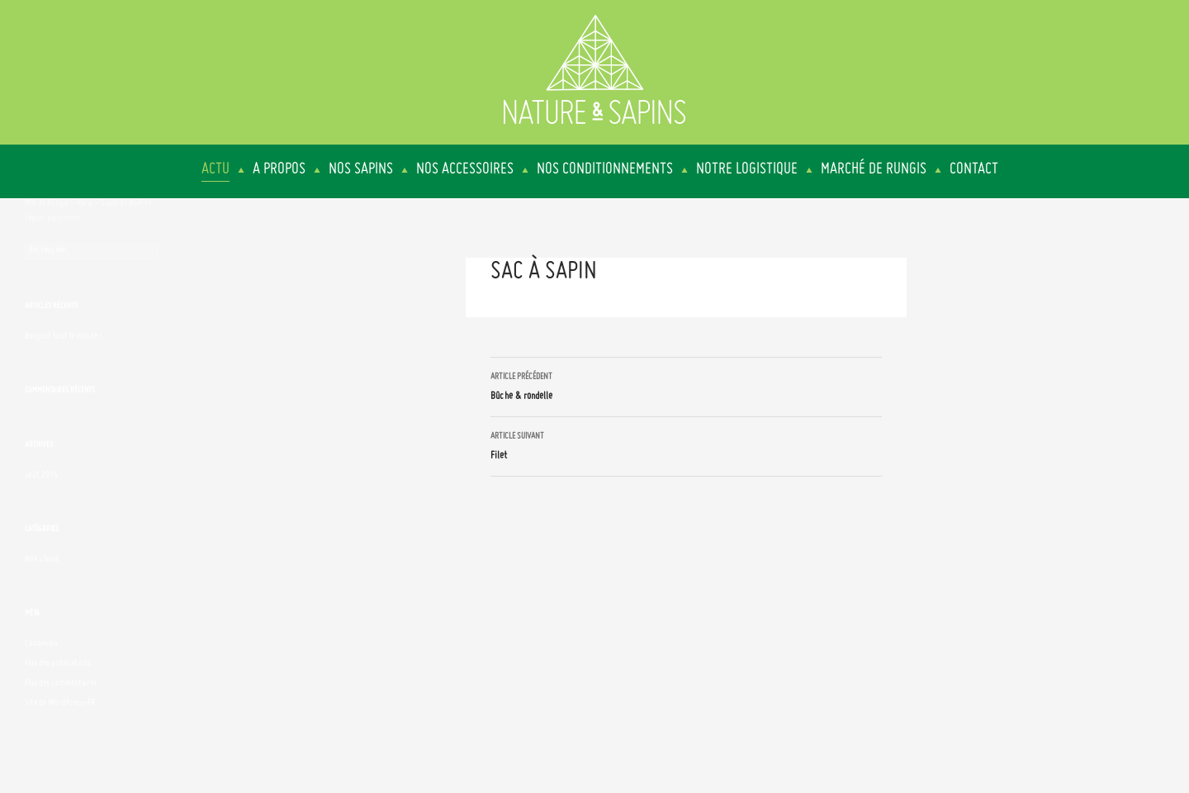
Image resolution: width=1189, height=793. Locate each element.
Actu (215, 169)
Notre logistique (747, 169)
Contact (974, 169)
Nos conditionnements (605, 169)
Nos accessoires (465, 169)
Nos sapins (361, 169)
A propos (279, 169)
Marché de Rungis (873, 169)
